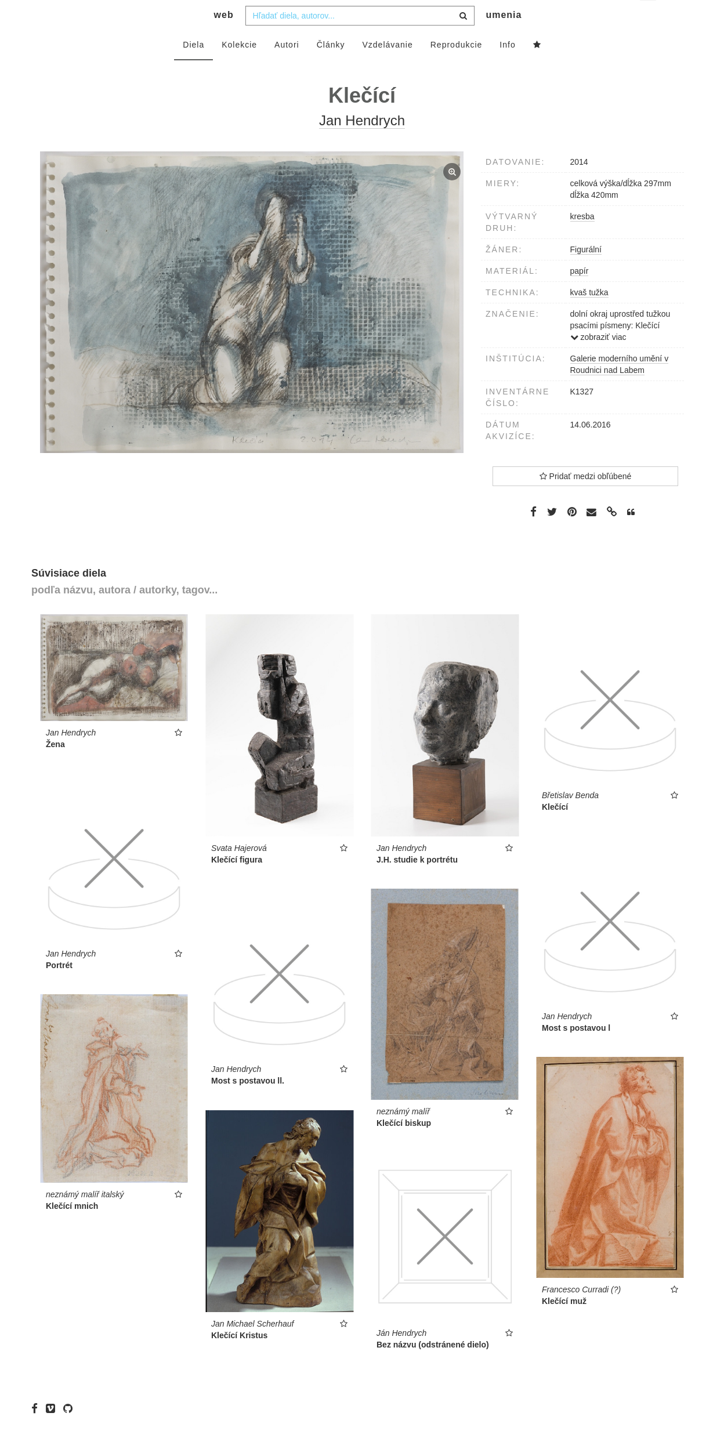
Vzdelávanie (387, 68)
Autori (286, 68)
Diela (193, 68)
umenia (504, 38)
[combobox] (360, 39)
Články (331, 68)
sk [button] (649, 18)
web (224, 38)
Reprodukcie (456, 68)
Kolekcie (239, 68)
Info (507, 68)
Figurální (586, 272)
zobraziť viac (598, 360)
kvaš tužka (589, 315)
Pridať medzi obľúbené (586, 499)
